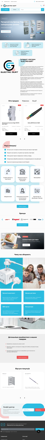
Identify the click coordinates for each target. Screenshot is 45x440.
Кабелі (23, 439)
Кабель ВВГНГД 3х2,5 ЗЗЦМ (34, 122)
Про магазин (8, 431)
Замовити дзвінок (14, 1)
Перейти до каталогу (22, 357)
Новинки (25, 101)
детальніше (26, 244)
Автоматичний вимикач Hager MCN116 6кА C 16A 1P (10, 123)
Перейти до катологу (6, 31)
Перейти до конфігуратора (27, 410)
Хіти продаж (13, 101)
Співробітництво (7, 1)
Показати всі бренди (22, 224)
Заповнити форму (22, 206)
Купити (11, 133)
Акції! (34, 101)
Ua (2, 1)
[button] (12, 36)
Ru (1, 1)
